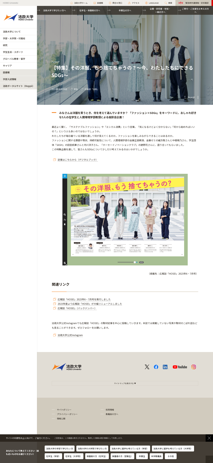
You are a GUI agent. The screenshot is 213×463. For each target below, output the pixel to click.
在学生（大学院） (73, 456)
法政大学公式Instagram (70, 335)
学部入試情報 (9, 79)
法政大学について (12, 31)
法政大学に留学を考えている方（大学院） (173, 448)
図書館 (6, 72)
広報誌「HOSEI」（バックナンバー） (77, 308)
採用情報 (110, 409)
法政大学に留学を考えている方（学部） (130, 448)
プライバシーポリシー (67, 414)
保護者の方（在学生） (97, 456)
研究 (5, 45)
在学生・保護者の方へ (89, 10)
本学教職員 (156, 456)
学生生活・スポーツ (13, 51)
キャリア (7, 65)
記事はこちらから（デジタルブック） (78, 159)
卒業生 (142, 456)
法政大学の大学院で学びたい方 (92, 448)
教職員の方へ (112, 414)
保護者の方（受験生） (122, 456)
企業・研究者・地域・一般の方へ (160, 10)
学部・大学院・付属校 (14, 38)
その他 (171, 456)
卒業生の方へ (125, 10)
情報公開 (61, 418)
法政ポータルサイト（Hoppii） (18, 85)
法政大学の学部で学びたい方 (59, 448)
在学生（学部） (53, 456)
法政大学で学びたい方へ (54, 10)
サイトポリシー (64, 409)
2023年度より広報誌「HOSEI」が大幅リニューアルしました (90, 303)
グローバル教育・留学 (14, 58)
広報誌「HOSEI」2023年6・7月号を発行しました (84, 299)
